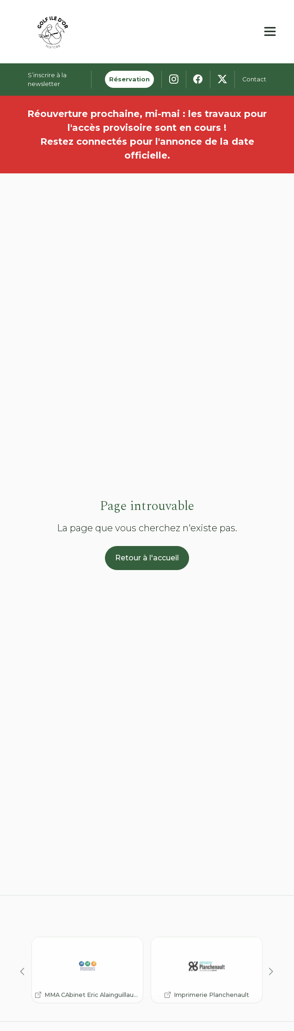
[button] (22, 984)
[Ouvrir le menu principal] (270, 31)
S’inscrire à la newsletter (47, 79)
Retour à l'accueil (147, 557)
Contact (254, 79)
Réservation (129, 79)
